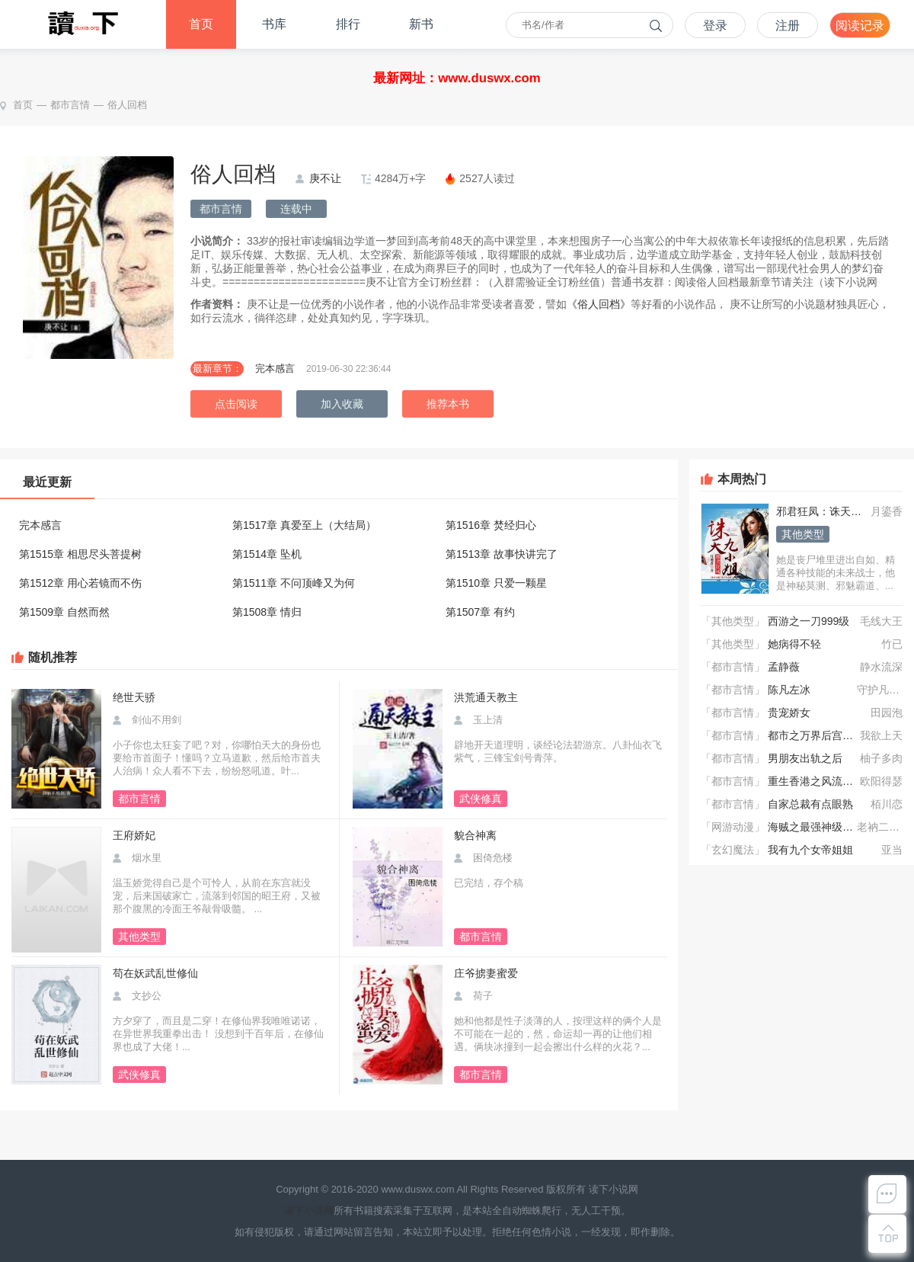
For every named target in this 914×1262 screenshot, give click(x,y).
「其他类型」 (733, 621)
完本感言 (275, 368)
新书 (421, 24)
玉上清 (488, 719)
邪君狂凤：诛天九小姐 (829, 511)
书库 (274, 24)
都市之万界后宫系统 (816, 735)
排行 (348, 24)
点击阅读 (236, 404)
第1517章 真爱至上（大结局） (304, 525)
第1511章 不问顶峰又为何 (293, 583)
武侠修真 (480, 799)
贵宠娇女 (789, 712)
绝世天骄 (134, 697)
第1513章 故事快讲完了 (502, 554)
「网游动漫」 (733, 827)
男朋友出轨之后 (805, 758)
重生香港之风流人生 (816, 781)
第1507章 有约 (480, 612)
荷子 (483, 995)
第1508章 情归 (267, 612)
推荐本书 (448, 404)
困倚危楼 (493, 857)
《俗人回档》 (599, 304)
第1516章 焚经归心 (491, 525)
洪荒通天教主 (486, 697)
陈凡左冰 (789, 690)
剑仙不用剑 (156, 719)
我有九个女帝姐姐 (810, 850)
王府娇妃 (134, 835)
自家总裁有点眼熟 (810, 804)
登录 (715, 25)
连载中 (296, 209)
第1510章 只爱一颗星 (496, 583)
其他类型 (802, 534)
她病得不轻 (794, 644)
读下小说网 (309, 1210)
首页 (201, 24)
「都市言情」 (733, 667)
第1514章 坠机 (267, 554)
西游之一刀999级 (808, 621)
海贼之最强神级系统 (816, 827)
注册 (787, 25)
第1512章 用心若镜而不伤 (80, 583)
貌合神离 (475, 835)
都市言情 (70, 105)
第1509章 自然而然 (64, 612)
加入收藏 (342, 404)
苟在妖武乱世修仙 (155, 973)
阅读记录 (860, 25)
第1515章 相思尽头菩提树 (80, 554)
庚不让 (325, 178)
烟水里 (146, 857)
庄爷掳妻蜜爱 (486, 973)
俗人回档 (127, 105)
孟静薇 (784, 667)
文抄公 (146, 995)
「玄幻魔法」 (733, 850)
